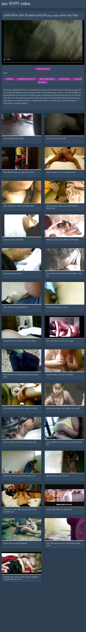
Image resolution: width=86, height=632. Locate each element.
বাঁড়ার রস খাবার (43, 69)
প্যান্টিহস (9, 79)
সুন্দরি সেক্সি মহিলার (47, 79)
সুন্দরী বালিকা (64, 79)
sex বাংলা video (16, 3)
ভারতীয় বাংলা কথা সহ (26, 79)
